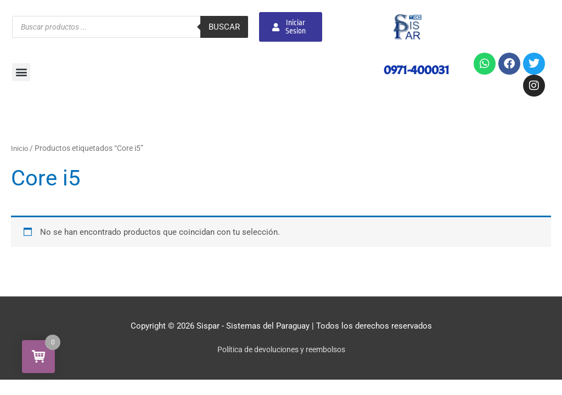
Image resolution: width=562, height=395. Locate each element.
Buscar (224, 27)
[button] (21, 72)
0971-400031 (414, 69)
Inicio (20, 148)
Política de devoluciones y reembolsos (281, 349)
